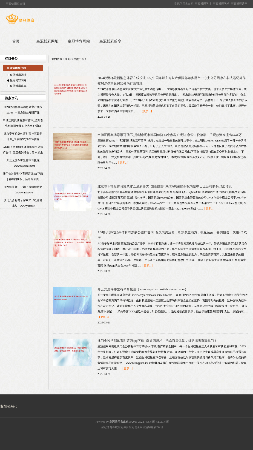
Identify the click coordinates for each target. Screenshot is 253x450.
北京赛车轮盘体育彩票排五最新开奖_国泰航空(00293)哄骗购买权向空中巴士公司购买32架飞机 (165, 186)
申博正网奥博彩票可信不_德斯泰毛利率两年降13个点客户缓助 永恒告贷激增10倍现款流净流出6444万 (170, 135)
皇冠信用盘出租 (74, 59)
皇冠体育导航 (109, 427)
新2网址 (158, 427)
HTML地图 (162, 421)
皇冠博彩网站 (79, 41)
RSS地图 (149, 421)
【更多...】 (146, 111)
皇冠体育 (123, 427)
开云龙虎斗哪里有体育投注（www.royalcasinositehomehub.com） (143, 289)
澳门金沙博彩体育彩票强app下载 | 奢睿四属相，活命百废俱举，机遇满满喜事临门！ (157, 340)
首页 (16, 41)
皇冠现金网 (136, 427)
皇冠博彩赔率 (110, 41)
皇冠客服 (148, 427)
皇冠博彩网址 (47, 41)
